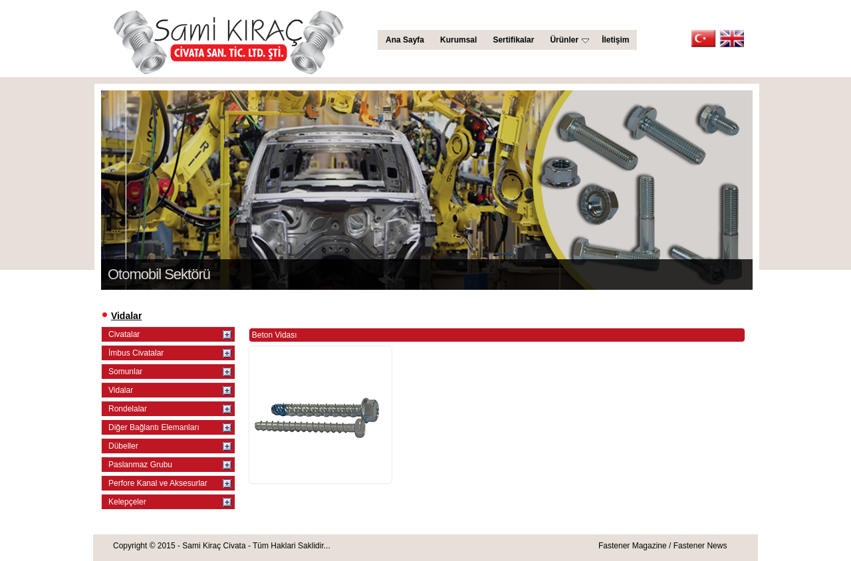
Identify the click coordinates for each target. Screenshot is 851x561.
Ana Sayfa (405, 40)
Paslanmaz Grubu (140, 464)
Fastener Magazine (632, 545)
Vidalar (120, 390)
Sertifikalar (513, 40)
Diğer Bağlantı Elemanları (153, 427)
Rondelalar (127, 408)
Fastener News (700, 545)
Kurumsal (458, 40)
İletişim (615, 40)
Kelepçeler (127, 501)
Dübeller (123, 446)
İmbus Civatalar (136, 353)
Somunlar (125, 371)
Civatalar (124, 334)
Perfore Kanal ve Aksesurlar (157, 483)
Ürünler (569, 40)
